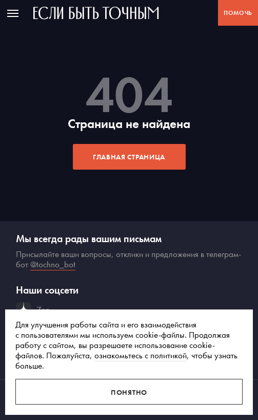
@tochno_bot (52, 264)
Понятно (129, 392)
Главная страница (129, 156)
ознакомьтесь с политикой (140, 355)
